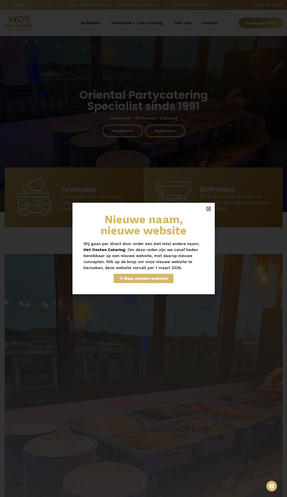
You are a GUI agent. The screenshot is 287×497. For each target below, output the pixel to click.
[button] (208, 209)
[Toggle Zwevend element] (271, 486)
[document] (143, 248)
